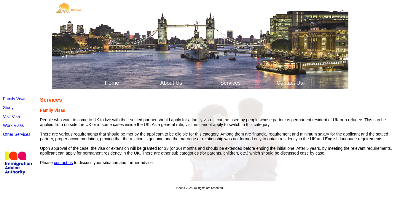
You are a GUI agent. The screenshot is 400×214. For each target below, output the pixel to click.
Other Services (17, 134)
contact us (63, 162)
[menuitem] (111, 83)
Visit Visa (11, 116)
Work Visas (13, 125)
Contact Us (290, 83)
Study (8, 107)
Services (230, 83)
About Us (171, 83)
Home (112, 83)
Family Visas (14, 98)
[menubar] (200, 83)
